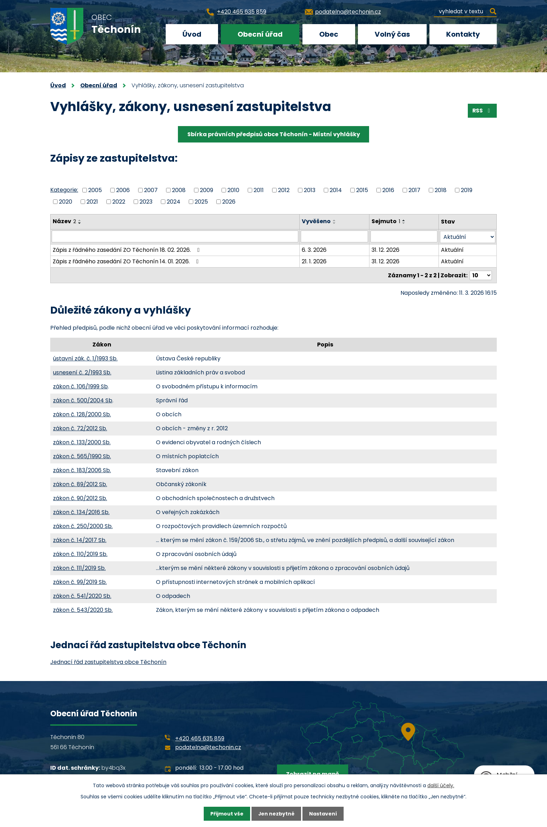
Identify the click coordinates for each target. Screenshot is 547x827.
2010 (233, 190)
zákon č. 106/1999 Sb (80, 386)
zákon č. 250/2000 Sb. (83, 525)
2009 (206, 190)
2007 (151, 190)
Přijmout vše (226, 813)
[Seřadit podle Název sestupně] (80, 223)
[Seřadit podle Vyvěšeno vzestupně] (335, 220)
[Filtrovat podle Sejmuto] (403, 236)
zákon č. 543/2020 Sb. (83, 609)
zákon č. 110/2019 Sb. (80, 553)
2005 (95, 190)
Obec (328, 34)
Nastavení (323, 813)
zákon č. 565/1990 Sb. (82, 456)
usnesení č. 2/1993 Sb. (82, 372)
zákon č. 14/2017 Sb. (79, 539)
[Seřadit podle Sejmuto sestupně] (404, 223)
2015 (362, 190)
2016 (388, 190)
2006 (123, 190)
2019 (466, 190)
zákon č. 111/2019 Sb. (79, 567)
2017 (414, 190)
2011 (259, 190)
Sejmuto (386, 221)
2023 (146, 201)
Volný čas (392, 34)
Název (64, 221)
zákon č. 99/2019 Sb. (80, 581)
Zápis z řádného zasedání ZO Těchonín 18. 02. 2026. (127, 250)
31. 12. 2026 (385, 250)
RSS (482, 111)
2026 (228, 201)
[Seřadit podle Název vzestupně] (80, 220)
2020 (65, 201)
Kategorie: (64, 190)
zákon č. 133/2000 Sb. (82, 442)
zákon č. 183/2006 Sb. (82, 470)
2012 (284, 190)
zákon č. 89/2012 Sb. (80, 484)
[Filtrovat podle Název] (175, 236)
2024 (173, 201)
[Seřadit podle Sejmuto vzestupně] (404, 220)
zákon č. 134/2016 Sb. (81, 511)
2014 (336, 190)
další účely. (440, 785)
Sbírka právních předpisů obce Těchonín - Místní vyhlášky (273, 134)
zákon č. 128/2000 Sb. (82, 414)
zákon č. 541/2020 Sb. (82, 595)
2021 (92, 201)
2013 (309, 190)
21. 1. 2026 (314, 261)
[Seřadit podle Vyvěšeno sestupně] (335, 223)
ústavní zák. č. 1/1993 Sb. (85, 358)
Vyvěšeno (316, 221)
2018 (441, 190)
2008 (179, 190)
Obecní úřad (260, 34)
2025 (201, 201)
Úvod (191, 34)
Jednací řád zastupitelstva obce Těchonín (108, 661)
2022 (118, 201)
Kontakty (463, 34)
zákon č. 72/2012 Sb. (80, 428)
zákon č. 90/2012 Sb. (80, 497)
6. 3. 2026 (314, 250)
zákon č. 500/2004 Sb (82, 400)
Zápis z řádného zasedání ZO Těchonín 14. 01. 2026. (127, 261)
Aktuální (452, 250)
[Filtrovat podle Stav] (467, 236)
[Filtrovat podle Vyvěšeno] (334, 236)
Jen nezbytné (276, 813)
